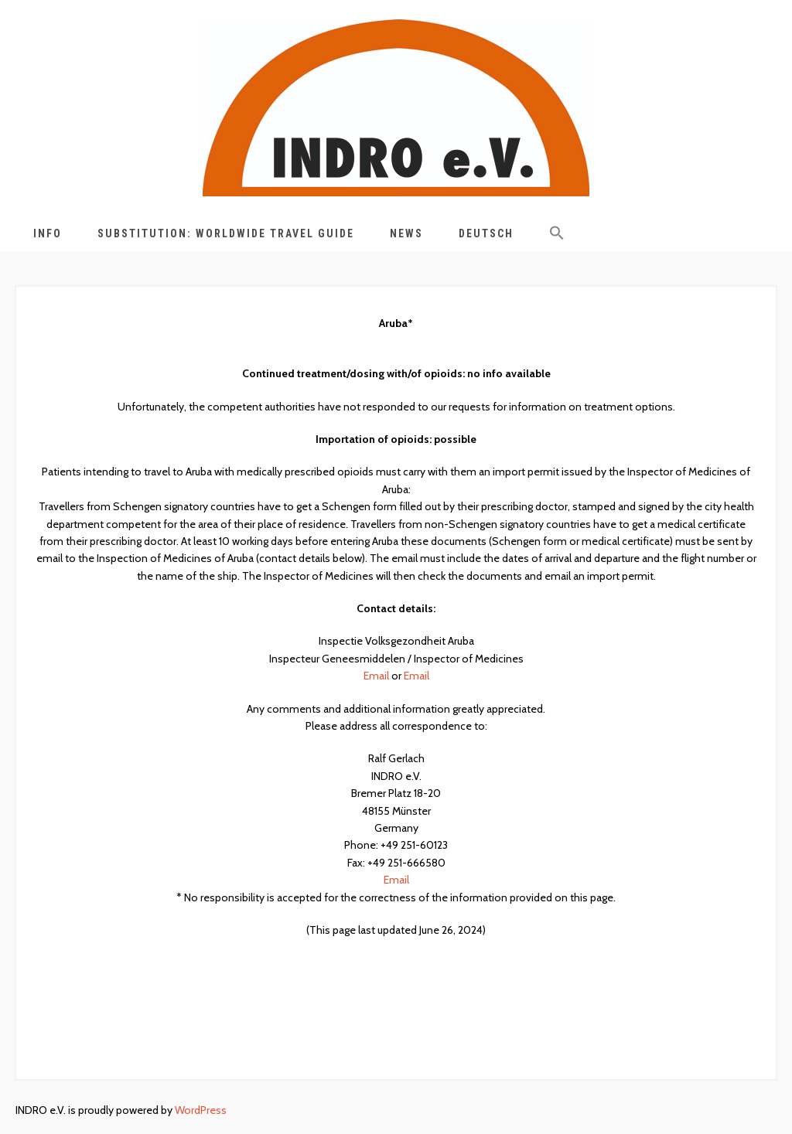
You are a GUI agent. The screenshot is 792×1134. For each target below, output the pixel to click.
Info (47, 233)
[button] (556, 235)
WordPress (201, 1110)
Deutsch (486, 233)
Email (376, 676)
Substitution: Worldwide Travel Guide (225, 233)
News (406, 233)
